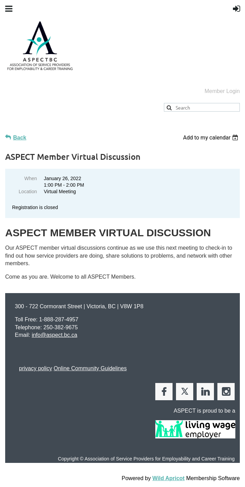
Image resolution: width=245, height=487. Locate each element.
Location (28, 191)
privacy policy (35, 368)
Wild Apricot (168, 478)
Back (19, 138)
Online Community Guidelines (90, 368)
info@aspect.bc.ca (54, 335)
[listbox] (211, 137)
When (30, 178)
